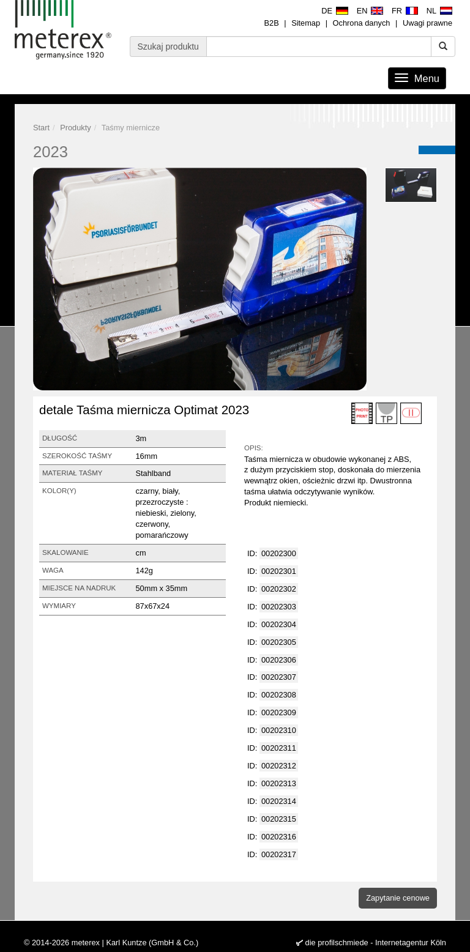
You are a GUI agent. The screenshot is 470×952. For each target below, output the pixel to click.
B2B (271, 23)
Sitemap (305, 23)
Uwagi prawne (427, 23)
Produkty (75, 127)
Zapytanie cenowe (398, 897)
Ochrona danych (361, 23)
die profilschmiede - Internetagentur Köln (375, 942)
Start (41, 127)
